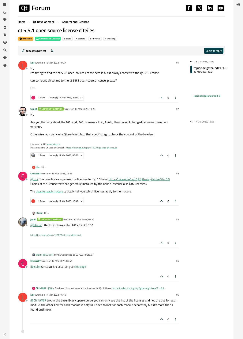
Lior (32, 62)
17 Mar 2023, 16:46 (55, 295)
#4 (177, 219)
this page (80, 266)
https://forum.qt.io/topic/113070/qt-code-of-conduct (91, 147)
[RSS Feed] (52, 51)
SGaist (33, 109)
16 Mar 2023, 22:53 (62, 173)
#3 (177, 173)
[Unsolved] (5, 65)
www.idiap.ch (53, 144)
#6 (177, 295)
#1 (177, 62)
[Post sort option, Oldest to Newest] (34, 51)
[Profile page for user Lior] (22, 65)
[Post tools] (175, 98)
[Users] (5, 35)
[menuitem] (238, 5)
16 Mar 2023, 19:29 (85, 109)
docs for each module (49, 191)
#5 (177, 261)
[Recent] (5, 12)
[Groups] (5, 42)
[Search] (5, 50)
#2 (177, 109)
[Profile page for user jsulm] (22, 222)
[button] (5, 334)
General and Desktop (48, 38)
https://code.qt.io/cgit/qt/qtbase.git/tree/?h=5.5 (139, 179)
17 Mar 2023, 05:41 (62, 261)
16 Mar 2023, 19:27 (55, 62)
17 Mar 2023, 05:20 (84, 219)
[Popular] (5, 27)
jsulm (33, 219)
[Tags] (5, 20)
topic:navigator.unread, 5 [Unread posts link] (207, 96)
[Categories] (5, 5)
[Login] (238, 5)
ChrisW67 (35, 173)
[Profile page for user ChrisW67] (22, 176)
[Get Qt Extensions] (5, 58)
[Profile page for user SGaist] (22, 111)
